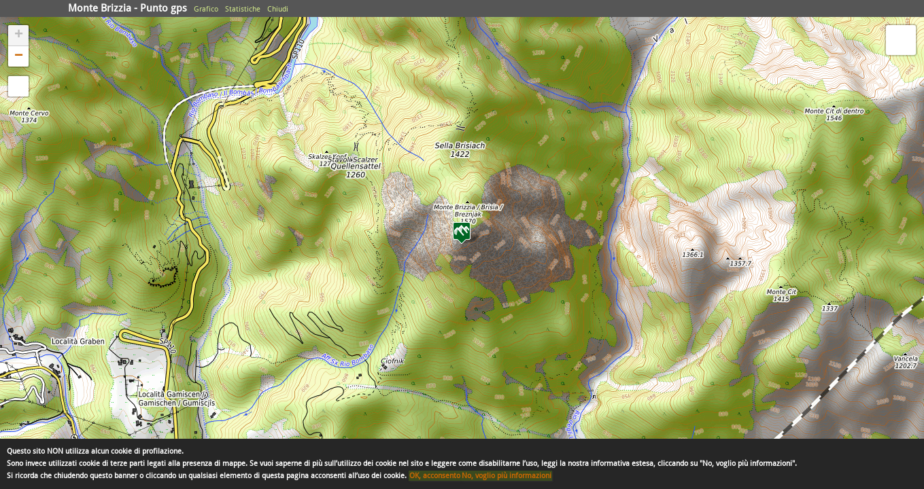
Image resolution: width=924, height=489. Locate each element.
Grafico (206, 9)
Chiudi (277, 9)
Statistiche (242, 9)
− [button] (18, 56)
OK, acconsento (434, 475)
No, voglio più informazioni (506, 475)
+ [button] (18, 35)
